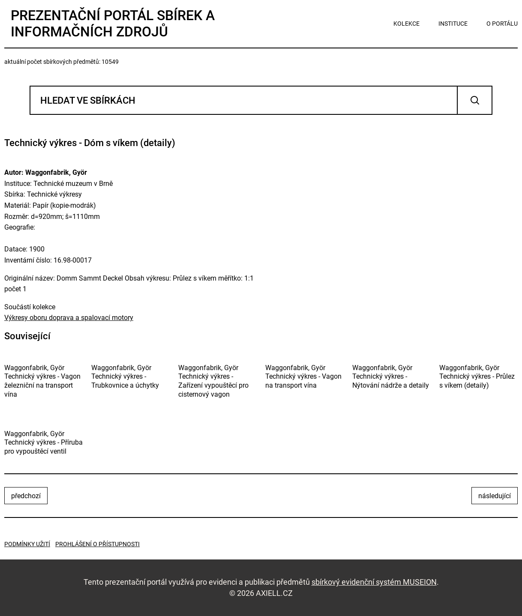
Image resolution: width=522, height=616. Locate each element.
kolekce (406, 23)
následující (494, 496)
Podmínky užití (27, 544)
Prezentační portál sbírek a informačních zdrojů (113, 23)
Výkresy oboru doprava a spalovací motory (68, 318)
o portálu (502, 23)
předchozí (26, 496)
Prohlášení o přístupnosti (97, 544)
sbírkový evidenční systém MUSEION (374, 581)
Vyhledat (474, 100)
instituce (453, 23)
